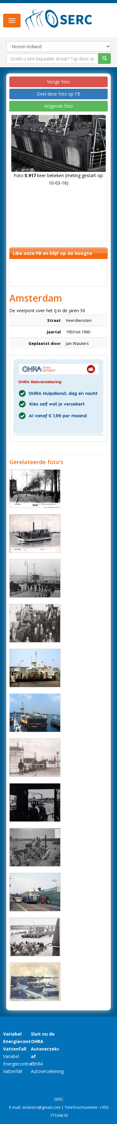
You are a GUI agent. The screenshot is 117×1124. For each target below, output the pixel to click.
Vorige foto (58, 82)
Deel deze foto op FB (58, 94)
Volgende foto (58, 106)
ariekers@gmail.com (41, 1107)
